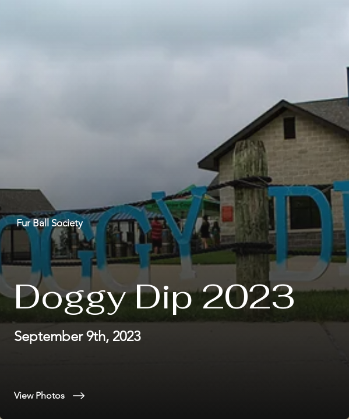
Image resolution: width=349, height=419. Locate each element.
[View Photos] (174, 395)
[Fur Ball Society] (174, 223)
